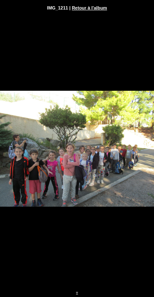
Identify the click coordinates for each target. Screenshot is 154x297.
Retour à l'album (89, 7)
